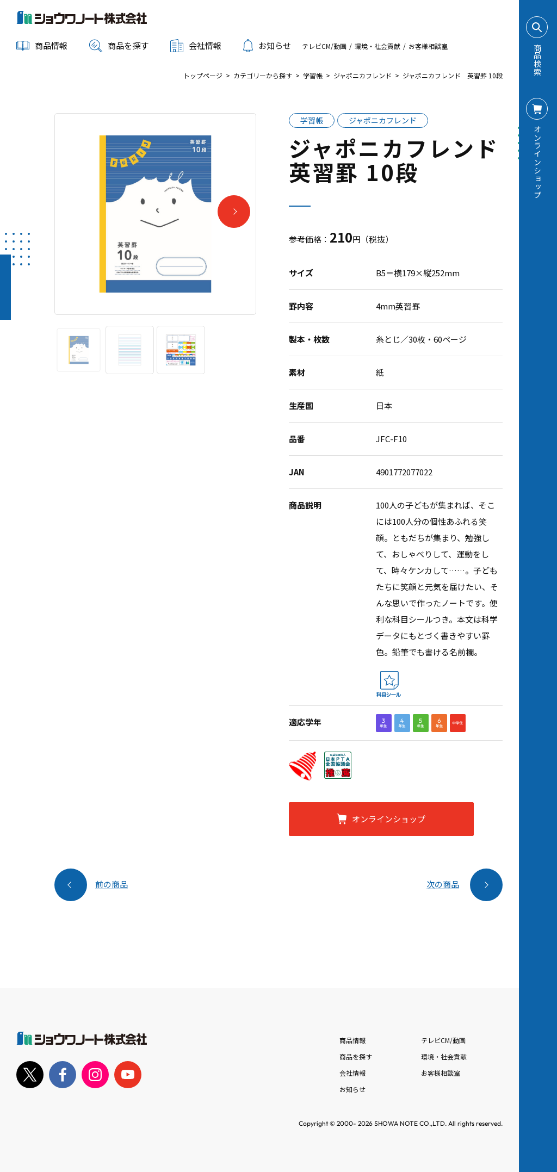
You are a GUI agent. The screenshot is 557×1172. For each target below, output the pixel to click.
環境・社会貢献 (377, 46)
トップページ (202, 75)
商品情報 (352, 1040)
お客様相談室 (428, 46)
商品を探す (118, 45)
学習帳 (313, 75)
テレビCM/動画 (324, 46)
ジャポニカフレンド (362, 75)
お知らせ (267, 45)
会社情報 (352, 1072)
